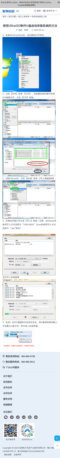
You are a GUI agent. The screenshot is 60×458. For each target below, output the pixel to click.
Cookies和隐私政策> (27, 5)
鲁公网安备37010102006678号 (31, 451)
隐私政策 (8, 454)
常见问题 (12, 16)
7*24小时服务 (12, 367)
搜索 (39, 10)
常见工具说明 (23, 16)
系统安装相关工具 (39, 16)
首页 (4, 16)
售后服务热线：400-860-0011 (20, 361)
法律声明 (17, 454)
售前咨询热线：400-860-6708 (20, 356)
